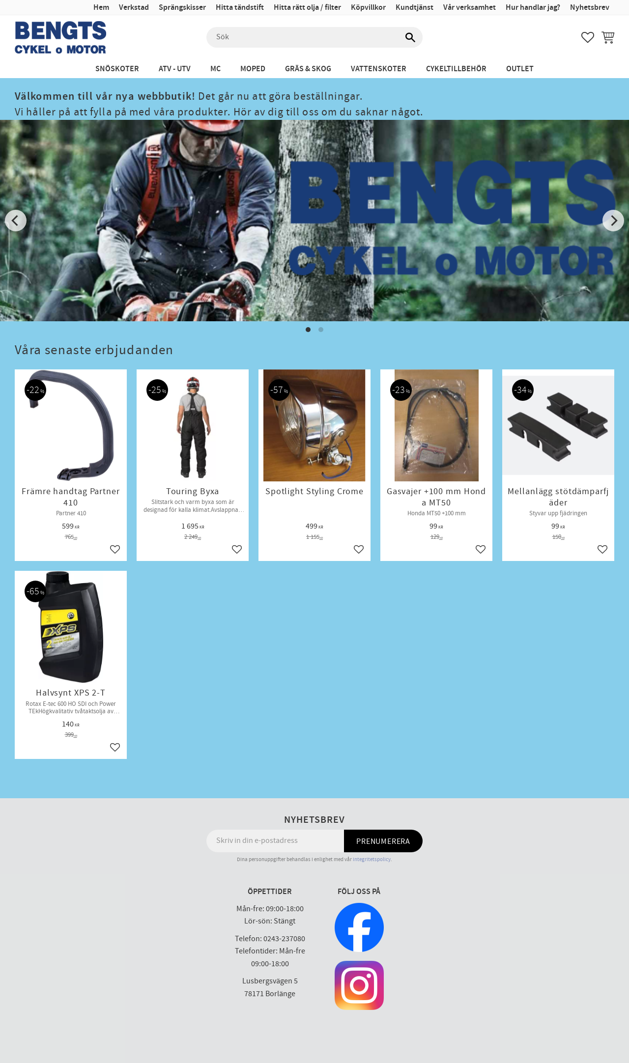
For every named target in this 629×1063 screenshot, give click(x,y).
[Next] (613, 220)
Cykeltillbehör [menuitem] (456, 69)
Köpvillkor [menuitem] (368, 7)
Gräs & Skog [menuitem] (308, 69)
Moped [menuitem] (252, 69)
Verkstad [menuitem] (134, 7)
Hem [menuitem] (101, 7)
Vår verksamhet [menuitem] (469, 7)
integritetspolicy (372, 859)
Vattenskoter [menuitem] (378, 69)
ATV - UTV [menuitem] (175, 69)
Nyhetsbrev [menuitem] (589, 7)
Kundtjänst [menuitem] (414, 7)
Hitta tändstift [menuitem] (240, 7)
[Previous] (16, 220)
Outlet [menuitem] (520, 69)
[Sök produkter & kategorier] (314, 37)
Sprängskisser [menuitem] (182, 7)
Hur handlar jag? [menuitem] (533, 7)
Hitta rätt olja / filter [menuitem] (307, 7)
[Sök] (410, 37)
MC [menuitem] (215, 69)
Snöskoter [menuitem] (117, 69)
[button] (587, 37)
